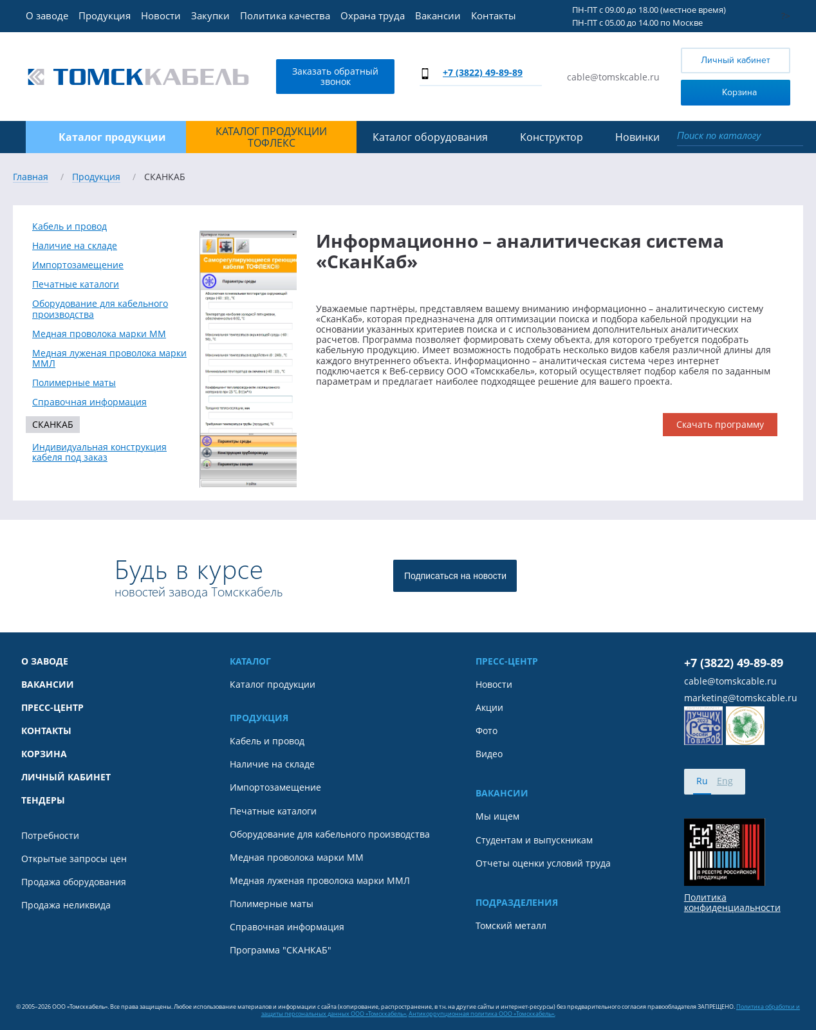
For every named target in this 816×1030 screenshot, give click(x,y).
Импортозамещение (78, 265)
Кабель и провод (69, 226)
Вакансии (438, 15)
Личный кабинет (735, 60)
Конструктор (551, 137)
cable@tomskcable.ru (613, 77)
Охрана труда (372, 15)
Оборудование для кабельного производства (100, 309)
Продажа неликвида (66, 905)
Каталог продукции (272, 684)
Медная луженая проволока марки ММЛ (109, 358)
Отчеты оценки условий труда (543, 863)
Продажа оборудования (73, 882)
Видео (489, 754)
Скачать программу (720, 424)
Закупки (210, 15)
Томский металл (511, 926)
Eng (725, 781)
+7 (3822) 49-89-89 (483, 72)
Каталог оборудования (430, 137)
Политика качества (285, 15)
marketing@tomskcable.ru (740, 698)
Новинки (637, 137)
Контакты (493, 15)
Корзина (722, 92)
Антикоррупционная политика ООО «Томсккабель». (482, 1013)
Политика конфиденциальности (732, 902)
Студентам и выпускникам (534, 840)
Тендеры (43, 800)
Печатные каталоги (75, 284)
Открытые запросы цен (74, 859)
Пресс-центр (52, 708)
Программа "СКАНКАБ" (280, 950)
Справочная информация (89, 402)
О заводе (47, 15)
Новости (161, 15)
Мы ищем (497, 816)
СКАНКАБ (52, 424)
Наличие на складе (74, 246)
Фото (486, 731)
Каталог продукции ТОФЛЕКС (271, 137)
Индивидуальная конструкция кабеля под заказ (99, 452)
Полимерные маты (74, 383)
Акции (489, 708)
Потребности (50, 836)
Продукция (105, 15)
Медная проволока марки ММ (99, 334)
